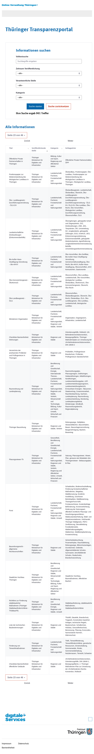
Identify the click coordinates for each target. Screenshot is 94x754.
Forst (11, 511)
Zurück (27, 141)
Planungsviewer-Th (16, 459)
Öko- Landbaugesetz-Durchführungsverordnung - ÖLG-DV (19, 202)
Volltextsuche (22, 57)
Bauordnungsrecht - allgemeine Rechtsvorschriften (16, 548)
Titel (11, 148)
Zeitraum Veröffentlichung (28, 69)
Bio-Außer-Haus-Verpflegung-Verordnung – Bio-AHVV (18, 261)
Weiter (70, 141)
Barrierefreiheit (8, 748)
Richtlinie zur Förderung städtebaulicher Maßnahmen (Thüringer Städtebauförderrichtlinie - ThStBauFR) (18, 606)
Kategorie (20, 93)
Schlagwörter (70, 148)
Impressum (6, 744)
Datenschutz (23, 744)
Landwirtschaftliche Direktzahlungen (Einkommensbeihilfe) (17, 234)
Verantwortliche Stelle (26, 81)
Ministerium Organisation (18, 319)
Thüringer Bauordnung (17, 427)
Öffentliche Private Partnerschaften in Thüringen (16, 161)
